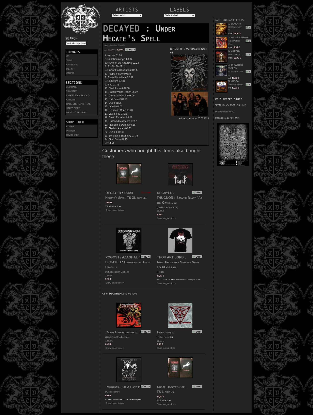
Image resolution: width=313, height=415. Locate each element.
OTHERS (70, 99)
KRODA (235, 81)
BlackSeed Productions (117, 337)
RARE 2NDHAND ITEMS (229, 20)
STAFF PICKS (73, 108)
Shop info (75, 122)
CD (67, 56)
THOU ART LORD (170, 257)
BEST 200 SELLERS (76, 112)
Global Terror (112, 391)
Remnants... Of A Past (121, 387)
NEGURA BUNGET (240, 37)
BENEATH (236, 23)
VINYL (69, 60)
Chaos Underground (120, 332)
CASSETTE (72, 64)
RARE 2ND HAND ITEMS (78, 104)
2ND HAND (71, 87)
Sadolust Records (117, 45)
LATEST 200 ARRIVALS (78, 95)
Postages (70, 130)
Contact (70, 126)
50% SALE (71, 91)
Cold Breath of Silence (117, 272)
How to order (72, 135)
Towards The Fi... (236, 84)
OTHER (70, 73)
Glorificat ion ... (235, 54)
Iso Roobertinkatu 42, (225, 111)
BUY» (132, 49)
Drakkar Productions (167, 207)
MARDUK (235, 51)
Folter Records (165, 337)
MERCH (70, 69)
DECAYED (124, 28)
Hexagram (164, 332)
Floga (160, 272)
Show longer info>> (115, 210)
